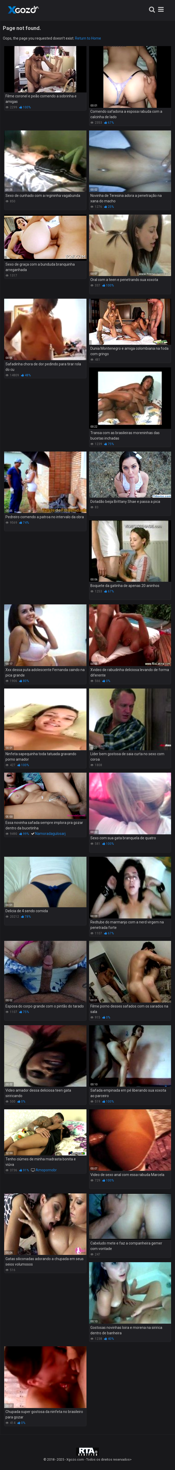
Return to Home (88, 38)
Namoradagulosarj (50, 833)
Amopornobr (46, 1170)
